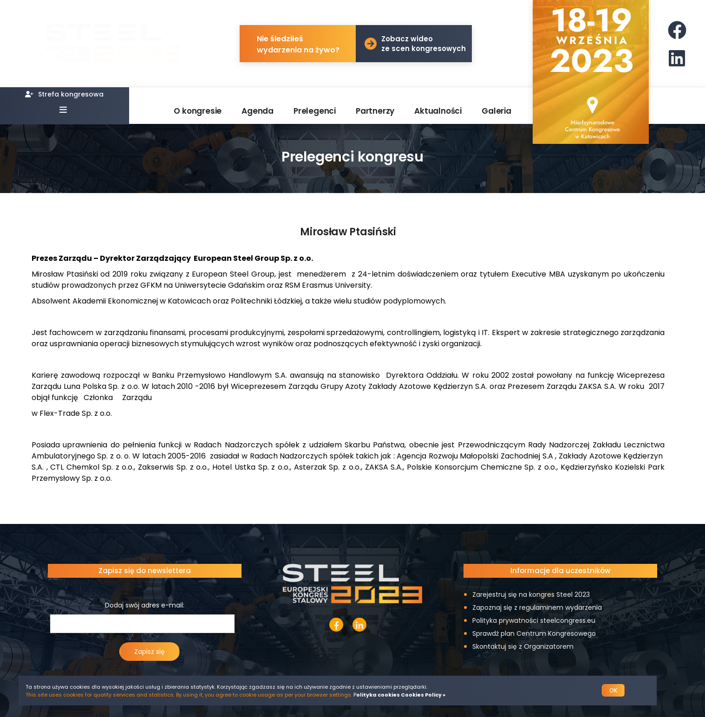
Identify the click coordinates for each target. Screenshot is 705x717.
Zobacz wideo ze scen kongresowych (423, 43)
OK (613, 690)
